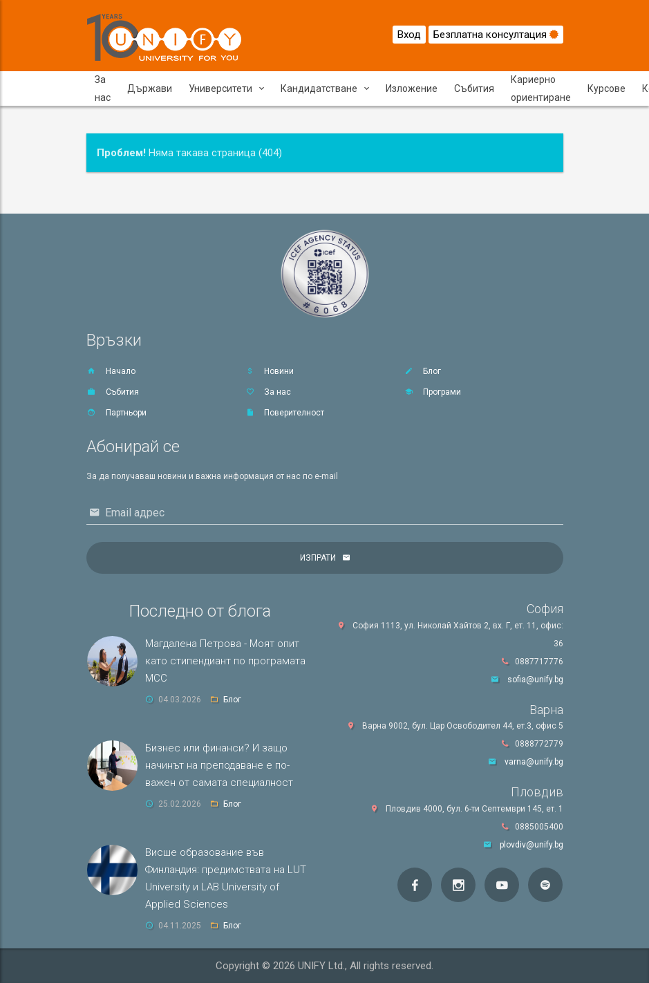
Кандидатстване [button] (325, 88)
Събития (474, 88)
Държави (149, 88)
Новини (269, 371)
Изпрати (318, 558)
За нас (103, 88)
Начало (110, 371)
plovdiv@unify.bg (531, 845)
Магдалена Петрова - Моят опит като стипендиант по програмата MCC (225, 660)
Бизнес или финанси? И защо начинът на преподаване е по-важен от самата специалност (219, 765)
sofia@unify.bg (535, 679)
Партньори (116, 413)
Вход (409, 34)
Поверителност (284, 413)
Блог (422, 371)
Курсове (606, 88)
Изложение (412, 88)
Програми (432, 392)
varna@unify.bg (534, 762)
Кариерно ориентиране (541, 88)
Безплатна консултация (495, 34)
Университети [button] (226, 88)
